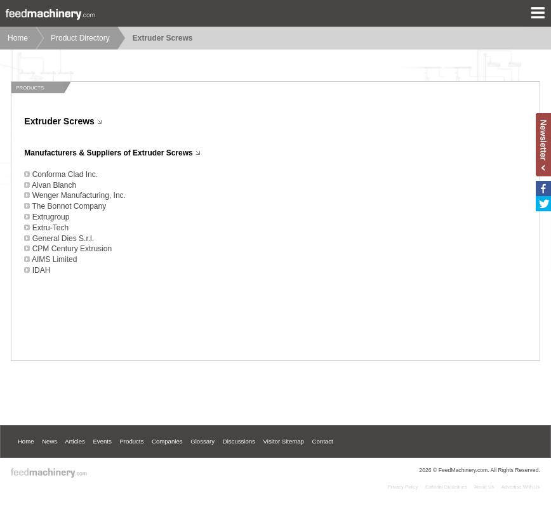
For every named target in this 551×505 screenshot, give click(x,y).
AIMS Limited (54, 259)
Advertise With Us (520, 487)
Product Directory (80, 38)
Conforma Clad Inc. (65, 174)
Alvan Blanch (54, 185)
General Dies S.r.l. (63, 238)
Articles (74, 441)
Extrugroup (51, 217)
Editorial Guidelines (446, 487)
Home (18, 38)
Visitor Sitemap (283, 441)
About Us (484, 487)
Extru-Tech (50, 227)
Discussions (239, 441)
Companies (167, 441)
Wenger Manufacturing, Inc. (79, 195)
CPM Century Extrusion (72, 248)
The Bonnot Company (69, 206)
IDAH (41, 270)
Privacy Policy (403, 487)
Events (102, 441)
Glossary (202, 441)
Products (131, 441)
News (49, 441)
